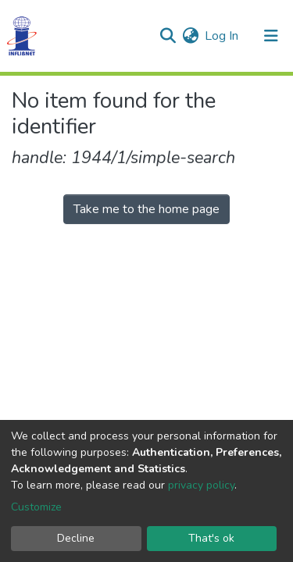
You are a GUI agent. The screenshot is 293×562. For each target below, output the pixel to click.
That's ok (211, 538)
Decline (76, 538)
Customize (36, 507)
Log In (222, 35)
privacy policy (201, 485)
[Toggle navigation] (271, 36)
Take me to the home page (146, 209)
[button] (190, 36)
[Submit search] (167, 36)
